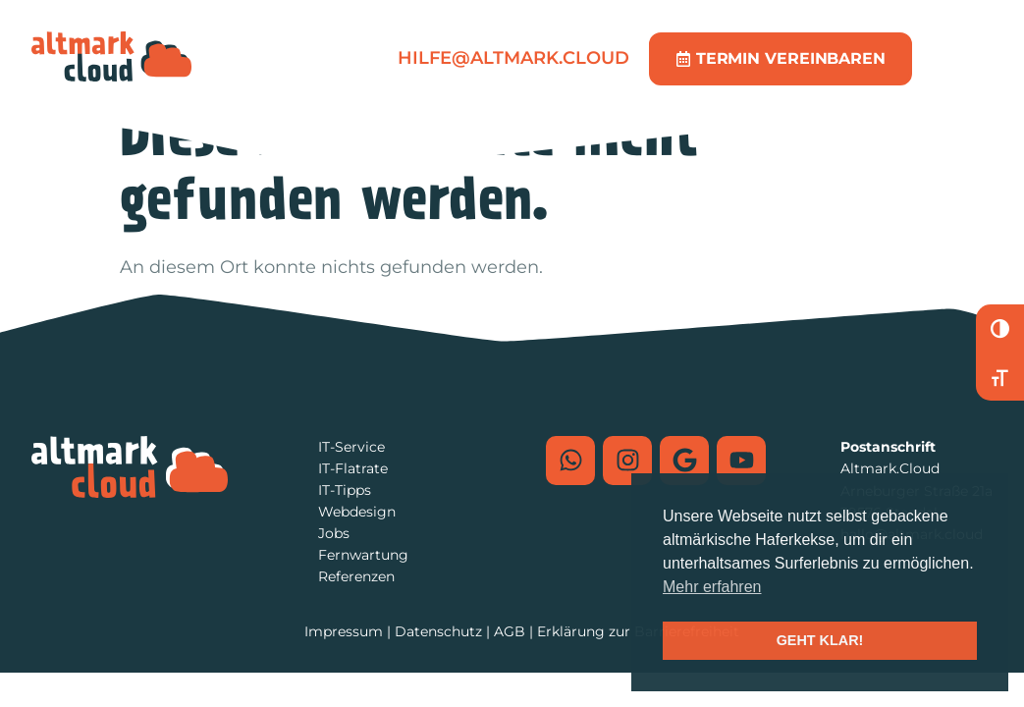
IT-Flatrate (353, 468)
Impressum (343, 631)
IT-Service (351, 447)
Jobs (334, 533)
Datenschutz (438, 631)
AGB (509, 631)
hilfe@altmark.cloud (513, 58)
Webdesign (357, 511)
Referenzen (356, 576)
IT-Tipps (344, 490)
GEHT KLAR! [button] (820, 640)
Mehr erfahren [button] (712, 586)
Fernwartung (363, 555)
